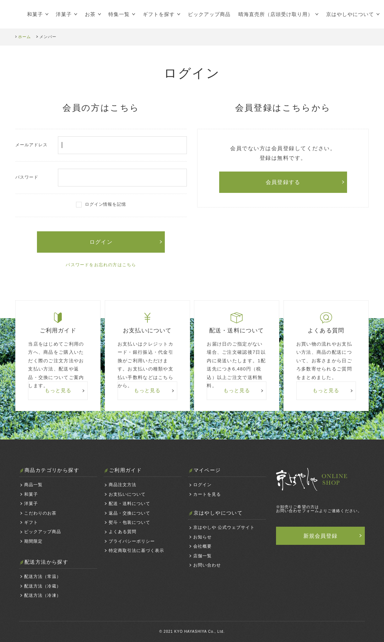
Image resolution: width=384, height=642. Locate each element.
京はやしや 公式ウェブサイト (224, 527)
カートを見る (207, 494)
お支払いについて (127, 494)
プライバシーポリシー (132, 541)
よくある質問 (122, 531)
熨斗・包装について (129, 522)
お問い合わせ (207, 565)
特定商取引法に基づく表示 (136, 550)
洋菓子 (64, 14)
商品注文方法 (122, 484)
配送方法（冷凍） (42, 595)
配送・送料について (129, 503)
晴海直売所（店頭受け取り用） (275, 14)
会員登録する (283, 182)
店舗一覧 (202, 555)
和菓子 (35, 14)
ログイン (202, 484)
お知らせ (202, 537)
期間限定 (33, 541)
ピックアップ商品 (209, 14)
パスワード (100, 177)
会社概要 (202, 546)
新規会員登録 (320, 536)
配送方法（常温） (42, 576)
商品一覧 (33, 484)
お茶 (90, 14)
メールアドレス (100, 145)
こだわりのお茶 (40, 513)
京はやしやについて (350, 14)
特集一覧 (119, 14)
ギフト (31, 522)
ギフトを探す (159, 14)
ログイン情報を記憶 (105, 204)
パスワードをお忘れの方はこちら (101, 264)
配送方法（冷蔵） (42, 586)
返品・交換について (129, 513)
